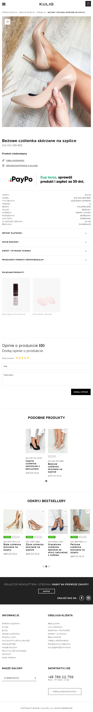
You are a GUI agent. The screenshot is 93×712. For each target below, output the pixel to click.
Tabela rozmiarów (58, 640)
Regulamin (54, 623)
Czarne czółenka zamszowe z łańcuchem (33, 464)
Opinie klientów (11, 633)
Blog (5, 630)
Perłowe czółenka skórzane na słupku (77, 548)
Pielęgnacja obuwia (59, 644)
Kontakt (6, 654)
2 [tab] (46, 566)
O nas (5, 627)
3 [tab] (49, 566)
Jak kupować (55, 627)
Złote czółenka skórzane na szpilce (35, 547)
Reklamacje (54, 637)
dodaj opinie (81, 392)
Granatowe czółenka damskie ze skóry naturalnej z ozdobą (58, 549)
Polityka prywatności (14, 650)
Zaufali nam (9, 637)
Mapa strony (9, 657)
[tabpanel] (35, 456)
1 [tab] (46, 481)
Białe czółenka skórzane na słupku (12, 547)
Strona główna (11, 623)
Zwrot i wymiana (57, 633)
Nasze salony (9, 647)
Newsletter (9, 644)
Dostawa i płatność (59, 630)
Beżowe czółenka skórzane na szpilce (55, 467)
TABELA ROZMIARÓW (13, 160)
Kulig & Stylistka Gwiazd (16, 640)
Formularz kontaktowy (65, 691)
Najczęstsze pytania (59, 647)
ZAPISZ (46, 591)
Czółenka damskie (81, 200)
